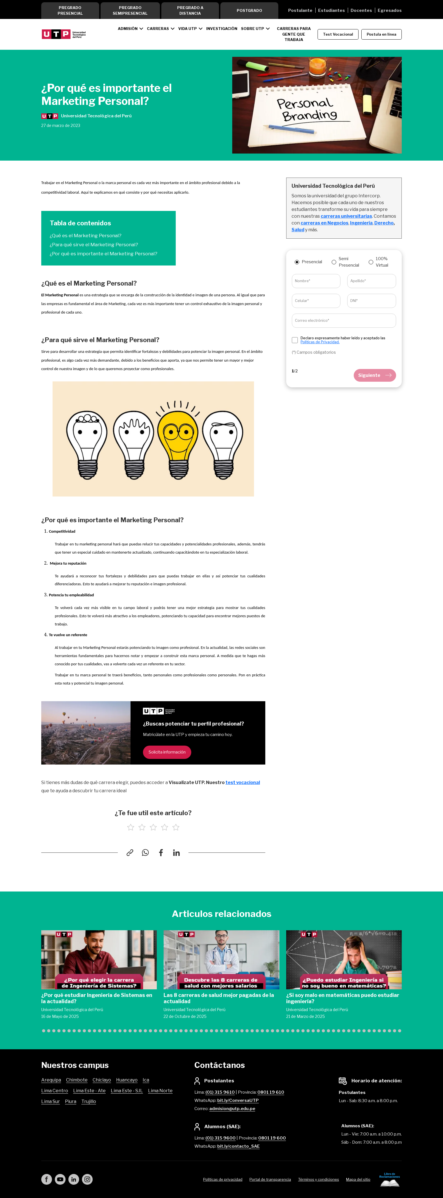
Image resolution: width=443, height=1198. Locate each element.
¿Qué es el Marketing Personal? (85, 235)
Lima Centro (54, 1090)
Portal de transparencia (270, 1179)
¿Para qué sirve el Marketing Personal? (94, 244)
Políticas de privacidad (222, 1179)
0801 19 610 (270, 1092)
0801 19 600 (272, 1138)
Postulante (300, 10)
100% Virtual (382, 262)
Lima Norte (160, 1090)
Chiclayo (102, 1080)
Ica (146, 1080)
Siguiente (375, 375)
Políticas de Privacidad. (320, 342)
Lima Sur (50, 1101)
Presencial (312, 261)
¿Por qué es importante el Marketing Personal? (103, 253)
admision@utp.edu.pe (232, 1108)
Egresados (390, 10)
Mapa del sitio (358, 1179)
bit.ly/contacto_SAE (238, 1146)
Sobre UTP (252, 28)
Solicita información (167, 752)
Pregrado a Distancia (190, 10)
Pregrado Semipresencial (130, 10)
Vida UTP (187, 28)
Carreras (158, 28)
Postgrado (249, 10)
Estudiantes (331, 10)
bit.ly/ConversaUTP (238, 1100)
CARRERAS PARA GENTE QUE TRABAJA (294, 34)
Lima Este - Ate (89, 1090)
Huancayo (127, 1080)
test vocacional (242, 782)
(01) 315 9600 (220, 1138)
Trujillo (88, 1101)
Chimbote (77, 1080)
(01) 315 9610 (220, 1092)
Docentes (361, 10)
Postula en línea (381, 34)
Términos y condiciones (318, 1179)
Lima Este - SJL (127, 1090)
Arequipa (51, 1080)
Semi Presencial (349, 262)
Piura (70, 1101)
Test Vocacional (338, 34)
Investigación (221, 28)
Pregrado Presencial (70, 10)
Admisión (128, 28)
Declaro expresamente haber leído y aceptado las (343, 340)
